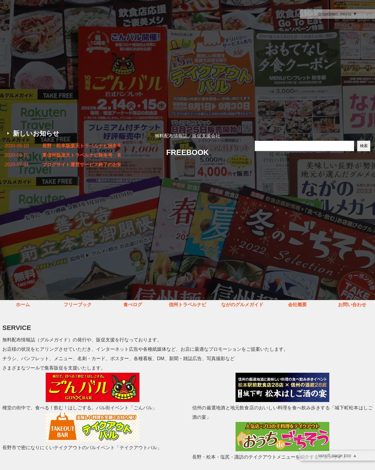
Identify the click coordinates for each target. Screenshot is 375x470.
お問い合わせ (352, 304)
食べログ (132, 304)
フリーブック (78, 304)
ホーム (23, 304)
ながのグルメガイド (242, 304)
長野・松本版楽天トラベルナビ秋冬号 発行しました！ (81, 145)
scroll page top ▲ (337, 455)
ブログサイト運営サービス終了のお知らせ (81, 164)
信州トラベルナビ (187, 304)
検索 (364, 146)
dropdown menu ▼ (337, 13)
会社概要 (297, 304)
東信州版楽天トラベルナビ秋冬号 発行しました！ (81, 155)
